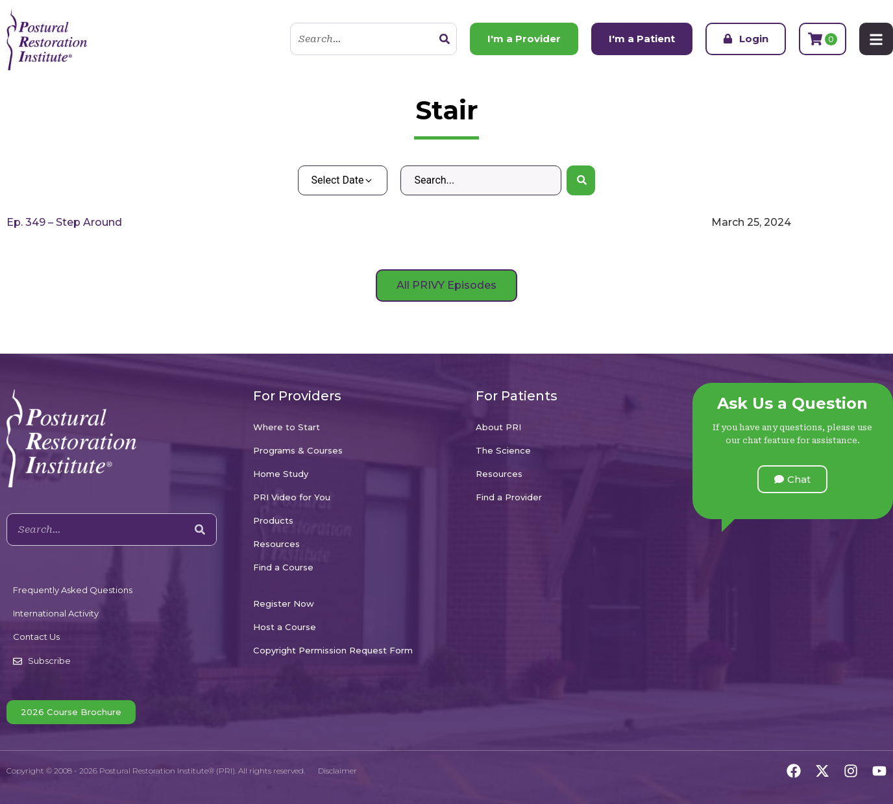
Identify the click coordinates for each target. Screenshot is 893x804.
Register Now (283, 603)
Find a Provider (509, 497)
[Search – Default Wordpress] (480, 180)
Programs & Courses (298, 450)
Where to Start (286, 427)
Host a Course (284, 627)
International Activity (56, 613)
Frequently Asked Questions (72, 590)
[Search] (444, 39)
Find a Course (283, 567)
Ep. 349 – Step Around (64, 222)
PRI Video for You (291, 497)
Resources (276, 544)
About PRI (498, 427)
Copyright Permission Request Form (333, 650)
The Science (503, 450)
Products (273, 520)
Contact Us (36, 636)
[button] (792, 479)
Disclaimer (337, 770)
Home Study (280, 474)
